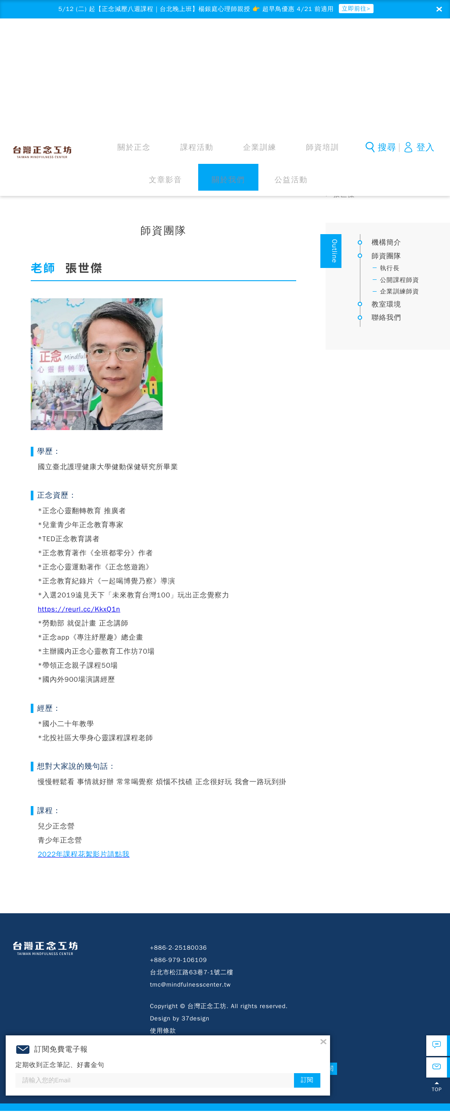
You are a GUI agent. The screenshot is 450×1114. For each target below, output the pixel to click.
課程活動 (153, 43)
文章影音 (265, 43)
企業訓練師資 (399, 294)
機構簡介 (386, 245)
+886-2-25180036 (178, 950)
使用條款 (163, 1033)
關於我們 (302, 43)
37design (195, 1021)
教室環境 (386, 307)
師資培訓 (228, 43)
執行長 (389, 271)
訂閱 (354, 1071)
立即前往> (376, 10)
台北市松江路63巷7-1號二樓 (191, 975)
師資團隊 (403, 183)
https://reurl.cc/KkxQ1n (79, 612)
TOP (437, 1098)
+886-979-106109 (178, 962)
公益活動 (340, 43)
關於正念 (116, 43)
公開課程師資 (399, 282)
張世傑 (344, 197)
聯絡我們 (386, 320)
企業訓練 (190, 43)
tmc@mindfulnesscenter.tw (190, 987)
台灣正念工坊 (45, 42)
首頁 (333, 183)
